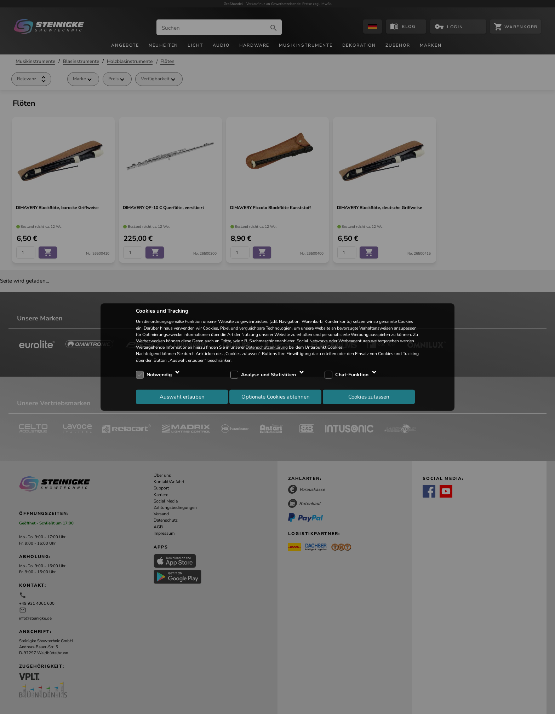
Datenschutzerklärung (267, 347)
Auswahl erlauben (182, 396)
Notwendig (159, 374)
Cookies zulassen (368, 396)
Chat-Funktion (351, 374)
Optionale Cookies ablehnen (275, 396)
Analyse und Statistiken (268, 374)
